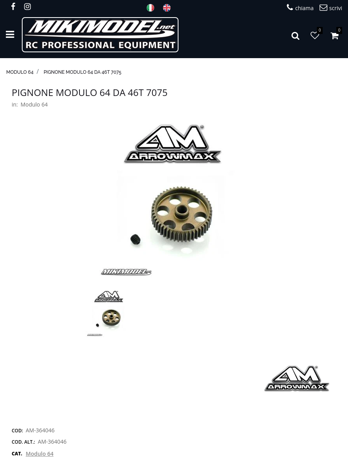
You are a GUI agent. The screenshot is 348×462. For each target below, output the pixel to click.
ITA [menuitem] (153, 8)
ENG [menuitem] (169, 8)
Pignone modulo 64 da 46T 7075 (83, 72)
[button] (174, 200)
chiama (300, 8)
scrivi (331, 8)
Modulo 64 (20, 72)
